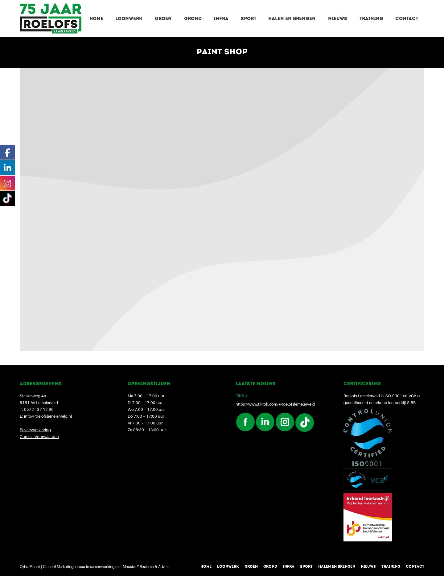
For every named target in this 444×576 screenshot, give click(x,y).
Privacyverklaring (35, 429)
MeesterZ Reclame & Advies (146, 566)
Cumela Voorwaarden (39, 436)
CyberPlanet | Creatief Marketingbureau (52, 566)
